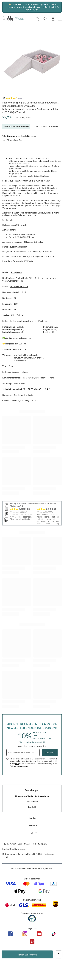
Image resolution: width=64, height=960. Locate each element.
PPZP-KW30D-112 (19, 286)
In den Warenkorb (27, 954)
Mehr (52, 278)
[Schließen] (58, 7)
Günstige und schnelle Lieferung (21, 136)
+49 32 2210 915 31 (12, 844)
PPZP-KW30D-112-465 (39, 389)
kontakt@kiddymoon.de (13, 849)
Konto (32, 817)
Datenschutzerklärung (19, 766)
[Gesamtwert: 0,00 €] (53, 19)
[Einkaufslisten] (45, 19)
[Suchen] (37, 19)
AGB (17, 763)
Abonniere (50, 752)
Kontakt (32, 807)
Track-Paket (32, 801)
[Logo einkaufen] (13, 19)
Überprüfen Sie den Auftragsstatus (32, 796)
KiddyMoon (16, 272)
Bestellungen (32, 790)
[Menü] (60, 19)
